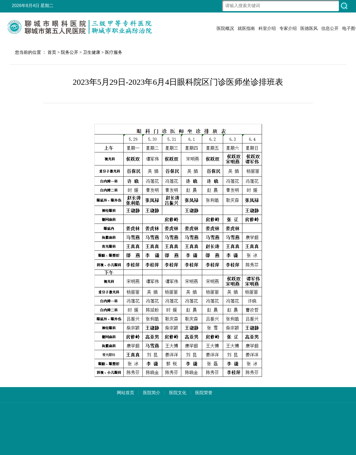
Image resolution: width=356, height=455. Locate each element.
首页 (52, 52)
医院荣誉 (204, 392)
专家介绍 (288, 28)
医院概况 (225, 28)
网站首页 (125, 392)
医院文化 (177, 392)
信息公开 (330, 28)
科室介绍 (267, 28)
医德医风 (309, 28)
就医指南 (246, 28)
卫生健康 (91, 52)
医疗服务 (113, 52)
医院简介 (151, 392)
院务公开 (69, 52)
